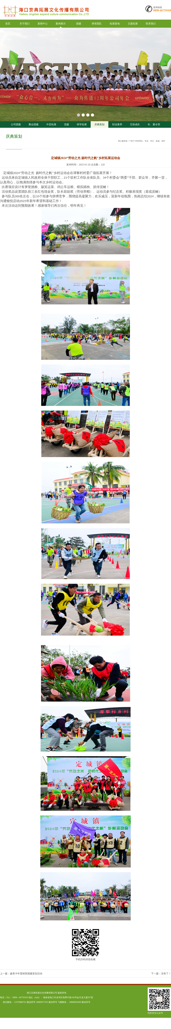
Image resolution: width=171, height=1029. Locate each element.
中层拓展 (51, 124)
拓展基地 (115, 23)
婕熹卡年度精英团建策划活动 (26, 973)
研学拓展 (82, 124)
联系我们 (151, 23)
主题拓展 (133, 23)
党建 (66, 124)
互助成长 (135, 124)
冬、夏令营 (154, 124)
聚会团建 (34, 124)
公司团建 (16, 124)
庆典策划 (99, 124)
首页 (7, 23)
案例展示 (61, 23)
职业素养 (117, 124)
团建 (78, 23)
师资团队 (97, 23)
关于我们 (25, 23)
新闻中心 (43, 23)
